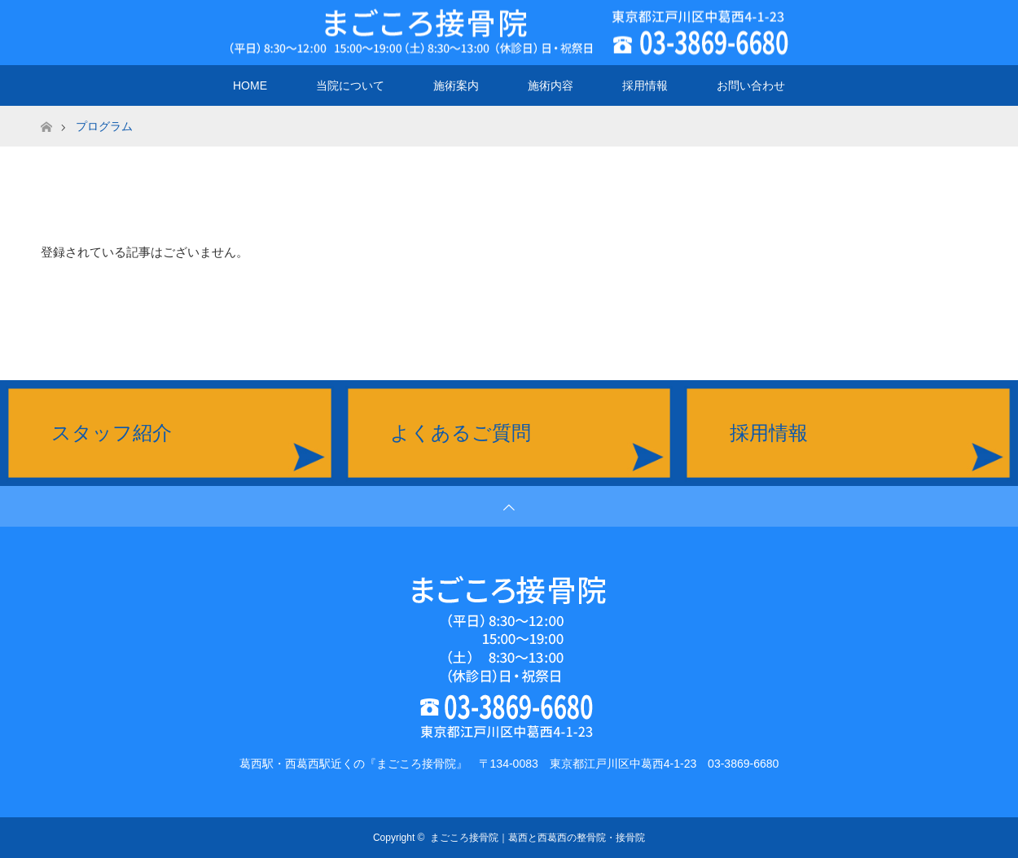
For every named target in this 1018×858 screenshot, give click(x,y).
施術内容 (550, 85)
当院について (350, 85)
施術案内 (456, 85)
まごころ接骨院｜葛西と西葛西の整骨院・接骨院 (537, 837)
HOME (250, 85)
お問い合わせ (751, 85)
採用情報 (645, 85)
